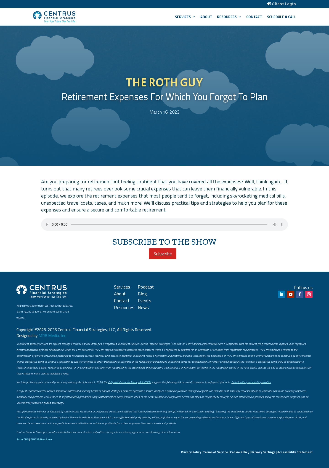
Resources (227, 16)
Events (144, 300)
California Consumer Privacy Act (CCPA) (129, 382)
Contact (254, 16)
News (143, 307)
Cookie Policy (239, 451)
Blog (142, 293)
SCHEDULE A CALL (281, 16)
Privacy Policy (191, 451)
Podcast (146, 286)
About (206, 16)
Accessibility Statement (295, 451)
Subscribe (163, 253)
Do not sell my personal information (251, 382)
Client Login (284, 3)
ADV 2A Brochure (41, 439)
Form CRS (22, 439)
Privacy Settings (263, 451)
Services (183, 16)
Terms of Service (215, 451)
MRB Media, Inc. (52, 335)
